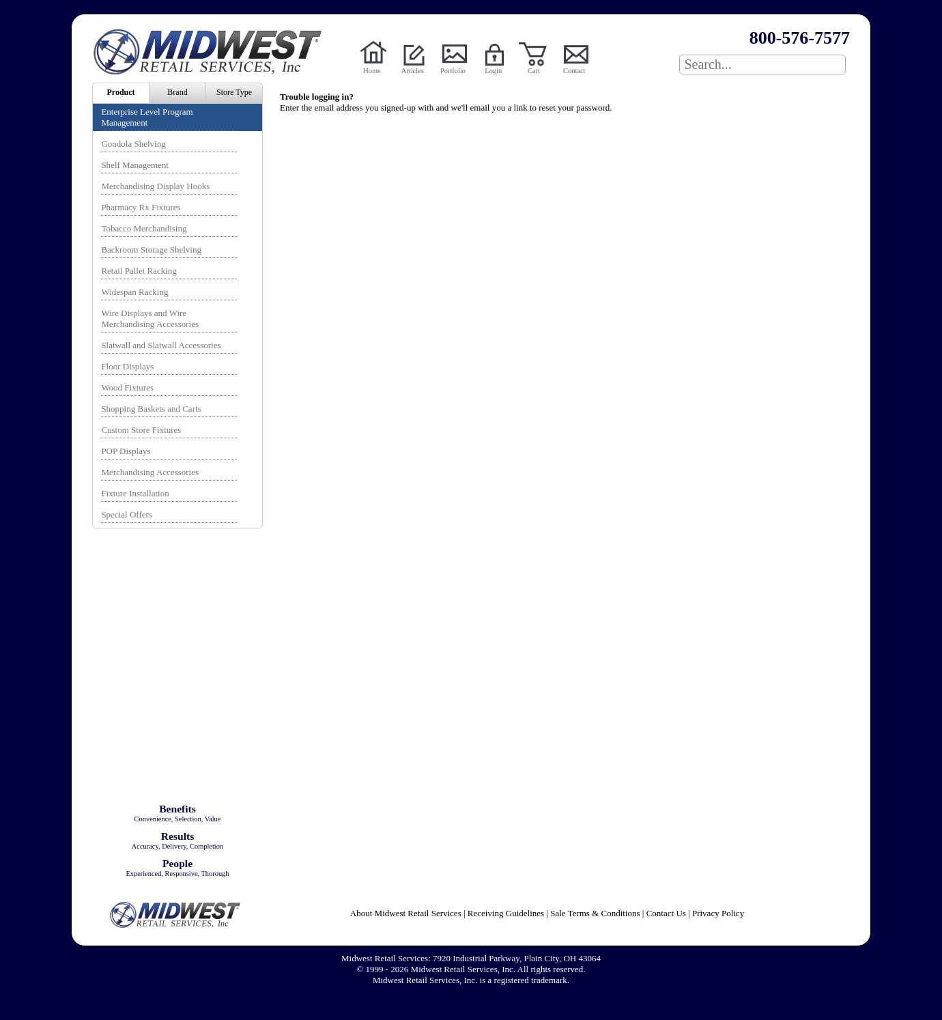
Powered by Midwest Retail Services (212, 52)
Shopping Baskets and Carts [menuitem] (151, 408)
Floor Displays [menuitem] (127, 366)
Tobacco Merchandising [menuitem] (143, 228)
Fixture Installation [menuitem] (135, 493)
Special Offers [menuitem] (126, 514)
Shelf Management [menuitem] (135, 165)
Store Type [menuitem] (234, 92)
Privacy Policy (718, 913)
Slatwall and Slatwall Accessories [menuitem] (160, 345)
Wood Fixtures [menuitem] (127, 387)
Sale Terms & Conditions (595, 913)
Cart (534, 70)
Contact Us (666, 913)
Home (371, 70)
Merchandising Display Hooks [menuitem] (155, 186)
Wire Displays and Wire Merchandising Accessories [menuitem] (150, 318)
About (405, 913)
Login (493, 70)
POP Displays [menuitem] (125, 451)
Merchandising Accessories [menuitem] (150, 472)
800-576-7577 (800, 38)
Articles (412, 70)
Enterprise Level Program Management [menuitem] (146, 117)
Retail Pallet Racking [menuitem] (138, 271)
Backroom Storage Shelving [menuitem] (151, 249)
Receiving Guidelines (506, 913)
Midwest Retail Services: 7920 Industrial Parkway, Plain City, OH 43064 (471, 958)
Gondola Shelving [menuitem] (133, 144)
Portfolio (453, 70)
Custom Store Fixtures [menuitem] (141, 430)
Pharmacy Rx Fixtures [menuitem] (140, 207)
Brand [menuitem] (177, 92)
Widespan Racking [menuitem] (134, 292)
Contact (574, 70)
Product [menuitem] (120, 92)
